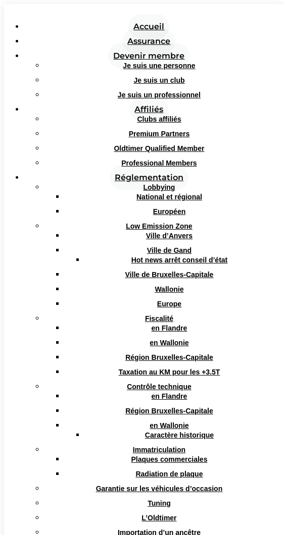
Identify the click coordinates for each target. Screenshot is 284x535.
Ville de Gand (169, 250)
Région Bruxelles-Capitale (169, 357)
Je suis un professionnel (159, 95)
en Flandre (169, 328)
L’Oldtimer (158, 518)
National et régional (169, 197)
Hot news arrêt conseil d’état (179, 260)
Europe (169, 304)
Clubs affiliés (159, 119)
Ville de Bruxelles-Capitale (169, 275)
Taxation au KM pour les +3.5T (169, 372)
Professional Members (159, 163)
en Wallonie (169, 343)
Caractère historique (179, 435)
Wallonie (169, 289)
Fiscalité (159, 318)
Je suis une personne (159, 66)
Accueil (148, 26)
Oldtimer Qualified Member (159, 148)
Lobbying (159, 187)
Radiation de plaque (169, 474)
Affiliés (148, 109)
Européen (169, 211)
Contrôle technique (159, 387)
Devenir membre (148, 56)
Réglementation (149, 177)
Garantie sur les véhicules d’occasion (159, 489)
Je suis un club (158, 80)
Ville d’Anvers (169, 236)
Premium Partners (159, 134)
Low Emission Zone (159, 226)
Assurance (148, 41)
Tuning (159, 503)
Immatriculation (159, 450)
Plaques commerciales (169, 459)
